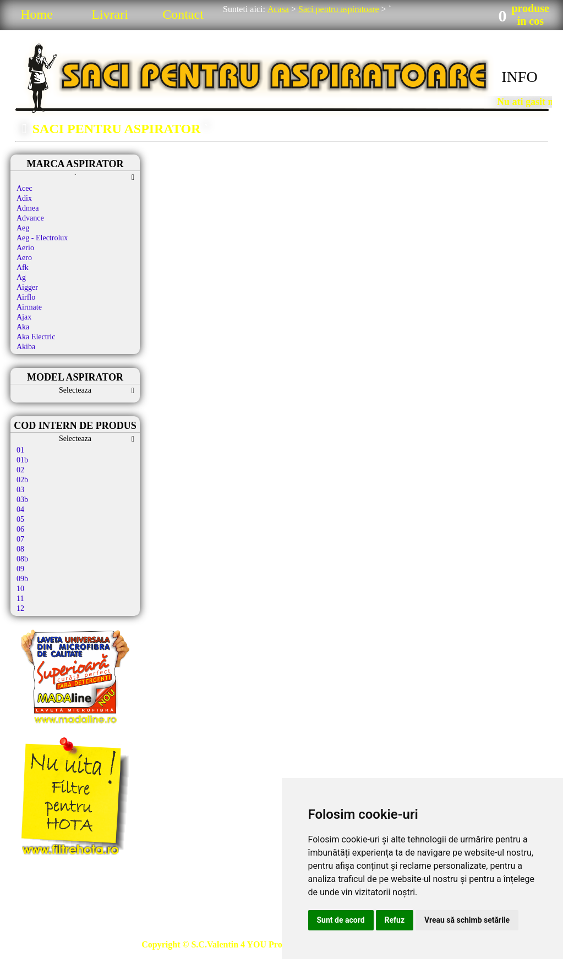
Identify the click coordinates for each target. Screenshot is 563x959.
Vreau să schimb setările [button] (467, 920)
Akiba (26, 347)
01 (20, 450)
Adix (24, 198)
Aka (23, 327)
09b (22, 579)
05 (20, 519)
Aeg (23, 228)
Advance (30, 218)
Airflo (26, 297)
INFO (519, 76)
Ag (21, 277)
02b (22, 480)
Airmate (29, 307)
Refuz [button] (395, 920)
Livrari (109, 14)
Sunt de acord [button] (341, 920)
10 (20, 589)
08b (22, 559)
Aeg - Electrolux (42, 238)
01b (22, 460)
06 (20, 529)
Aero (24, 257)
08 (20, 549)
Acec (24, 188)
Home (36, 14)
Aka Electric (36, 337)
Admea (28, 208)
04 (20, 509)
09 (20, 569)
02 (20, 470)
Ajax (24, 317)
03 (20, 490)
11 (20, 598)
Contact (183, 14)
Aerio (25, 248)
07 (20, 539)
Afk (23, 267)
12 (20, 608)
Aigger (27, 287)
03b (22, 499)
